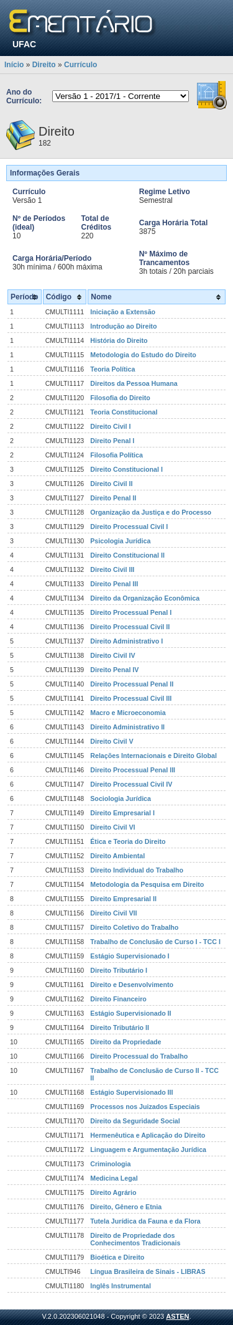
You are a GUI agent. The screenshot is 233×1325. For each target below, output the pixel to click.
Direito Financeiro (118, 999)
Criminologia (110, 1164)
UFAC (24, 44)
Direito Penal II (113, 498)
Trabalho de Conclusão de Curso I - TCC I (155, 941)
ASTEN (177, 1316)
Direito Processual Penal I (130, 612)
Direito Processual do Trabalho (139, 1056)
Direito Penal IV (114, 669)
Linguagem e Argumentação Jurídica (148, 1149)
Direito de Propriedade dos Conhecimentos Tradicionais (135, 1239)
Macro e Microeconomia (127, 712)
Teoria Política (112, 369)
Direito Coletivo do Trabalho (134, 927)
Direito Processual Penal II (131, 684)
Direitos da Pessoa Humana (133, 383)
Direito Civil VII (113, 913)
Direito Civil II (111, 483)
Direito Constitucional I (126, 469)
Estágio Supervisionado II (130, 1013)
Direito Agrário (113, 1192)
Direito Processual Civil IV (131, 784)
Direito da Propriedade (125, 1042)
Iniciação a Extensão (122, 312)
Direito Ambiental (117, 855)
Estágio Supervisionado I (129, 956)
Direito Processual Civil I (129, 526)
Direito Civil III (112, 569)
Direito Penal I (112, 440)
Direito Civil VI (112, 827)
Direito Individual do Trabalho (136, 870)
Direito (44, 64)
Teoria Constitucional (123, 412)
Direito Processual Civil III (130, 698)
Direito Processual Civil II (130, 626)
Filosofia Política (116, 455)
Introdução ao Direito (123, 326)
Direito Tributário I (118, 970)
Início (14, 64)
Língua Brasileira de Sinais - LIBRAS (147, 1271)
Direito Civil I (110, 426)
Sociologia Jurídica (120, 798)
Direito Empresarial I (122, 813)
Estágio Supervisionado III (131, 1092)
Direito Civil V (111, 741)
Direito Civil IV (112, 655)
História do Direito (118, 340)
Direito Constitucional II (127, 555)
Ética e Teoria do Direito (127, 841)
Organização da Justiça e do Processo (150, 512)
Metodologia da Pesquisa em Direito (147, 884)
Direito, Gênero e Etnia (126, 1206)
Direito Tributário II (119, 1027)
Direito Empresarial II (123, 898)
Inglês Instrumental (120, 1286)
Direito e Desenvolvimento (131, 984)
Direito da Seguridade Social (135, 1121)
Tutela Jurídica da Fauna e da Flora (145, 1221)
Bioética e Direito (117, 1257)
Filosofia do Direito (120, 397)
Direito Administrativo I (126, 641)
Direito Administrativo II (127, 727)
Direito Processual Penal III (132, 770)
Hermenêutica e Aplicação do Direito (147, 1135)
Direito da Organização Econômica (144, 598)
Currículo (80, 64)
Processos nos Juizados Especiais (145, 1106)
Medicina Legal (113, 1178)
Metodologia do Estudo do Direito (143, 354)
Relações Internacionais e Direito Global (153, 755)
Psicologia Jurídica (120, 541)
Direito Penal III (114, 584)
